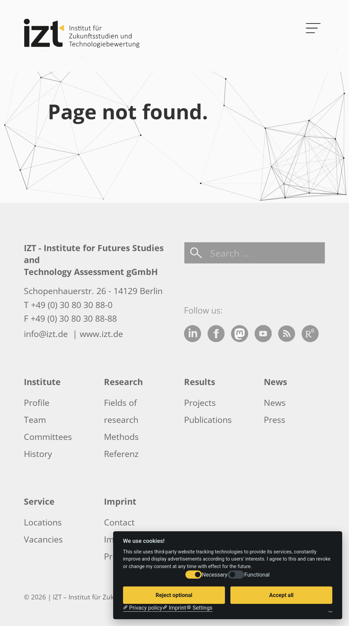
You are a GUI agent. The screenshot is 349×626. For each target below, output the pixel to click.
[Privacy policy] (142, 608)
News (275, 402)
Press (274, 419)
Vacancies (43, 539)
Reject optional (173, 595)
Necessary (214, 574)
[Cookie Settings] (199, 608)
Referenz (121, 453)
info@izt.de (47, 333)
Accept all (281, 595)
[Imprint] (174, 608)
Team (35, 419)
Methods (121, 436)
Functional (257, 574)
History (38, 453)
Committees (48, 436)
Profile (36, 402)
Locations (43, 522)
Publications (208, 419)
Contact (119, 522)
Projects (200, 402)
